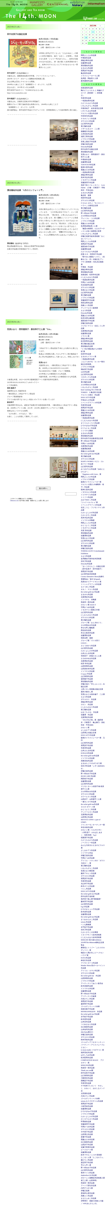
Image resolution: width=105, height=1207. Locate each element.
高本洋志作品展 (87, 177)
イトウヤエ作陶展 (87, 520)
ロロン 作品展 (87, 704)
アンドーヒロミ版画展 (89, 308)
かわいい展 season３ (88, 605)
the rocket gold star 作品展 (90, 454)
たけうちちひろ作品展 (89, 103)
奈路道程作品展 (87, 88)
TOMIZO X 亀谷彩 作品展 (91, 392)
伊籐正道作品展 (87, 144)
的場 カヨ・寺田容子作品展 (91, 254)
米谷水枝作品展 (87, 827)
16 (86, 37)
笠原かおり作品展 (87, 290)
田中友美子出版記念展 (89, 149)
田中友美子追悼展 (87, 896)
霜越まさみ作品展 (87, 170)
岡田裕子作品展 (87, 779)
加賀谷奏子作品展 (87, 1009)
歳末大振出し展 (87, 692)
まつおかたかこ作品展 (89, 919)
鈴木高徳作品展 (87, 986)
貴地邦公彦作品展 (87, 1193)
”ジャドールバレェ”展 (89, 502)
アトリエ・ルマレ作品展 (90, 971)
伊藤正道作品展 (87, 323)
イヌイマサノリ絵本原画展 (91, 935)
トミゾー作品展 (87, 497)
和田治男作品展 (87, 303)
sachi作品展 (85, 372)
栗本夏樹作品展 (87, 81)
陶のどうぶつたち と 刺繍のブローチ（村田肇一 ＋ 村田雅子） (92, 93)
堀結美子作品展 (87, 369)
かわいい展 (85, 728)
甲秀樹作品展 (86, 1122)
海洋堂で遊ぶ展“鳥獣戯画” (91, 899)
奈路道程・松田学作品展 (90, 275)
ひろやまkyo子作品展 (89, 426)
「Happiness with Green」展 (91, 474)
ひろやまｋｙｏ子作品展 (90, 909)
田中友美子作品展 (87, 1073)
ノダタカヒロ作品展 (88, 492)
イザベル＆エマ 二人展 (90, 129)
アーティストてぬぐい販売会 (92, 983)
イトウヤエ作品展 (87, 671)
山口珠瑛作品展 (87, 676)
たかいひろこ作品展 (88, 515)
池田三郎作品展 (87, 136)
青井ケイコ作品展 (87, 1173)
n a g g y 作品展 (86, 674)
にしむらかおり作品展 (89, 277)
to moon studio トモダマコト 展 (92, 1050)
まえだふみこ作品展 (88, 1198)
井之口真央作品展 (87, 633)
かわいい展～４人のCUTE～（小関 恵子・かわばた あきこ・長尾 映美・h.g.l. (91, 832)
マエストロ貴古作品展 (89, 113)
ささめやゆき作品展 (88, 658)
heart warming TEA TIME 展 (91, 390)
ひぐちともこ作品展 (88, 428)
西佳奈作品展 (86, 630)
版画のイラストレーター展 (91, 482)
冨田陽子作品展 (87, 679)
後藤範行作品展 (87, 131)
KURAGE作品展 (87, 753)
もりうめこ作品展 (87, 587)
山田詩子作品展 (87, 1145)
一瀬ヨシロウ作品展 (88, 802)
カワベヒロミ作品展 (88, 797)
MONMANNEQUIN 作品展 (91, 1012)
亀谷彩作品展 (86, 73)
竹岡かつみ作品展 (87, 282)
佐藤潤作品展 (86, 63)
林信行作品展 (86, 960)
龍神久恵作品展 (87, 167)
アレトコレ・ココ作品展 (90, 218)
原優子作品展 (86, 1137)
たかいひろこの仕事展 (89, 932)
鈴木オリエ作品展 (87, 886)
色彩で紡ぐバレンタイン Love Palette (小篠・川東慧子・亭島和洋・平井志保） (93, 187)
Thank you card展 (87, 1070)
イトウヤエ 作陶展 (88, 600)
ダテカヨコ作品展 (87, 121)
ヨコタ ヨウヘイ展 (88, 807)
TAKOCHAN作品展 (88, 165)
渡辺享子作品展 (87, 1163)
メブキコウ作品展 (87, 139)
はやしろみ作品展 (87, 1055)
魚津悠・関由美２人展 (89, 78)
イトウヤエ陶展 (87, 431)
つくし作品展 (86, 889)
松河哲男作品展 (87, 341)
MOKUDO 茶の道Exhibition (91, 940)
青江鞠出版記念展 (87, 344)
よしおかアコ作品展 (88, 730)
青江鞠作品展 (86, 126)
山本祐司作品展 (87, 1029)
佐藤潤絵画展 (86, 449)
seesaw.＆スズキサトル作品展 (92, 1101)
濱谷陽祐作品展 (87, 66)
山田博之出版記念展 (88, 733)
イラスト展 (85, 336)
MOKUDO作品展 (87, 1065)
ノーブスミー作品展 (88, 843)
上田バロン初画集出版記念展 (92, 689)
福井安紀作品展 (87, 1052)
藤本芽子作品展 (87, 902)
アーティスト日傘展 (88, 996)
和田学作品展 (86, 198)
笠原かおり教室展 (87, 871)
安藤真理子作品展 (87, 183)
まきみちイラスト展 (88, 357)
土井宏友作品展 (87, 134)
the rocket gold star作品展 (90, 756)
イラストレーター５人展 (90, 76)
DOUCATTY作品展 (88, 397)
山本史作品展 (86, 1022)
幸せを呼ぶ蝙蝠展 (87, 628)
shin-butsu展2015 (87, 1032)
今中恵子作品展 (87, 1132)
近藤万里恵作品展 (87, 1147)
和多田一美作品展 (87, 602)
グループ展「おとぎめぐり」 (92, 623)
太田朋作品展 (86, 1093)
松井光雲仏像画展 (87, 318)
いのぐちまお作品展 (88, 111)
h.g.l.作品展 (85, 907)
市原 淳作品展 (86, 531)
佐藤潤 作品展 (87, 715)
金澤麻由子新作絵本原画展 (91, 559)
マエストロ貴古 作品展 (90, 395)
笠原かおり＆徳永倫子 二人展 (93, 694)
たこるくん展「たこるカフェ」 (93, 1157)
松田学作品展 (86, 354)
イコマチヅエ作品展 (88, 495)
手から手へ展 (86, 1165)
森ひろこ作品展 (87, 1160)
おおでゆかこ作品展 (88, 500)
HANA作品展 (86, 958)
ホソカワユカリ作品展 (89, 1119)
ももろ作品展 (86, 310)
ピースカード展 (87, 1150)
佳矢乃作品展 (86, 561)
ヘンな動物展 (86, 925)
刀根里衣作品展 (87, 1078)
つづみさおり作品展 (88, 1024)
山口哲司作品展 (87, 124)
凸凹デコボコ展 (87, 1188)
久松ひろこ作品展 (87, 999)
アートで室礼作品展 (88, 1186)
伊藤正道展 (85, 1191)
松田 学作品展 (86, 664)
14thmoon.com (14, 500)
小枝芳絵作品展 (87, 1106)
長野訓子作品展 (87, 71)
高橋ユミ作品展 (87, 305)
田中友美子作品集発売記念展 (92, 438)
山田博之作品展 (87, 817)
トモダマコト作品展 (88, 180)
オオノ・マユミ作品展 (89, 589)
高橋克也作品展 (87, 761)
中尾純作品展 (86, 58)
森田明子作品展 (87, 1004)
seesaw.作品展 (86, 922)
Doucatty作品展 (86, 147)
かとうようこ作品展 (88, 525)
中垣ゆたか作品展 (87, 400)
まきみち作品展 (87, 68)
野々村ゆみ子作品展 (88, 213)
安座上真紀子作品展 (88, 142)
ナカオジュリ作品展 (88, 119)
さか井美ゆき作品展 (88, 216)
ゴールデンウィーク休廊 (90, 1006)
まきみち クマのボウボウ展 (91, 763)
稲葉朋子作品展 (87, 838)
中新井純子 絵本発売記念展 (92, 108)
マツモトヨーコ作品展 (89, 963)
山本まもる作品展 (87, 653)
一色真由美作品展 (87, 101)
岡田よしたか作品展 (88, 55)
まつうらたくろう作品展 (90, 423)
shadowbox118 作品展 (89, 1175)
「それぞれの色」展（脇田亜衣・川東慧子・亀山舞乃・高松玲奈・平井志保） (93, 722)
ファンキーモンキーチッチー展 (93, 825)
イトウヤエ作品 (87, 853)
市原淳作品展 (86, 98)
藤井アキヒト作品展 (88, 873)
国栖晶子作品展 (87, 1081)
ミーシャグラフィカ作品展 (91, 403)
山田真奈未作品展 (87, 669)
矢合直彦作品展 (87, 285)
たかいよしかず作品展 (89, 513)
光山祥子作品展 (87, 884)
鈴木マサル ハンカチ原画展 (91, 1155)
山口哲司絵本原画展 (88, 574)
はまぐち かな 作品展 (89, 712)
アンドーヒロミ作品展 (89, 812)
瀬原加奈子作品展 (87, 246)
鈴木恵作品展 (86, 912)
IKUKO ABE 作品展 (88, 776)
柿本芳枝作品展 (87, 1040)
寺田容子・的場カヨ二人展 (91, 656)
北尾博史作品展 (87, 331)
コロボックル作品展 (88, 377)
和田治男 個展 (87, 638)
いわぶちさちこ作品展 (89, 106)
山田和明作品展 (87, 666)
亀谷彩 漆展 (86, 195)
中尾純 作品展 (87, 267)
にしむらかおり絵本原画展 (91, 937)
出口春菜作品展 (87, 1027)
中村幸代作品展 (87, 116)
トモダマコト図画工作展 (90, 610)
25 (93, 40)
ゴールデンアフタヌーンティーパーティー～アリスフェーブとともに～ (93, 1044)
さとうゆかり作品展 (88, 646)
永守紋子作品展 (87, 927)
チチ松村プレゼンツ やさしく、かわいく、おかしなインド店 (93, 1088)
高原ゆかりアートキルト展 (91, 582)
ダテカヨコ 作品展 (88, 699)
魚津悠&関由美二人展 (89, 226)
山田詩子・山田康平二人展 (91, 799)
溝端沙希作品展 (87, 60)
